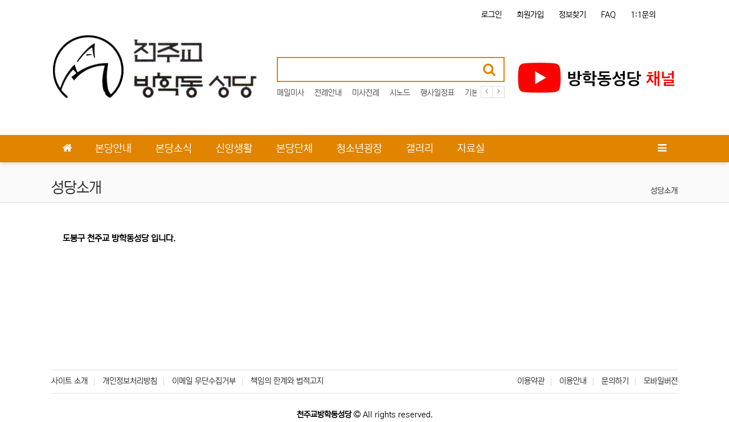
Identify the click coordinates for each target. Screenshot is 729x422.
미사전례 (365, 92)
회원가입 (530, 14)
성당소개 (664, 190)
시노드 (400, 92)
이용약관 (530, 381)
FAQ (608, 14)
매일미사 (290, 92)
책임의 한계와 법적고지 (287, 381)
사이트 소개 (69, 381)
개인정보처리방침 (130, 381)
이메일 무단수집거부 (204, 381)
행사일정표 (437, 92)
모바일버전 (661, 381)
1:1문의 (643, 14)
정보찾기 (572, 14)
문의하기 (615, 381)
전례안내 (328, 92)
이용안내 (573, 381)
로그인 (491, 14)
